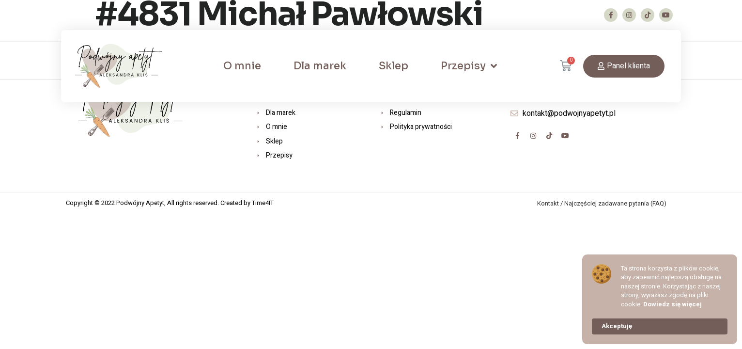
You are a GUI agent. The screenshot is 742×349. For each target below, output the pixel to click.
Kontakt (548, 203)
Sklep (393, 66)
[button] (624, 66)
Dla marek (320, 66)
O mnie (242, 66)
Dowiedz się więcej (672, 304)
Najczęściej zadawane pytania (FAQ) (615, 203)
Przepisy (469, 66)
